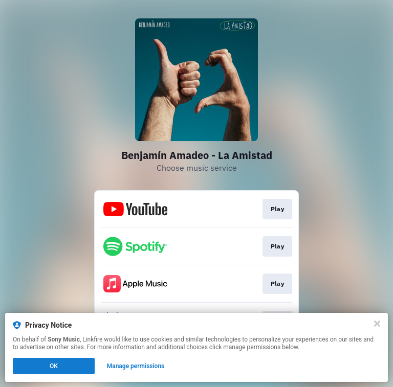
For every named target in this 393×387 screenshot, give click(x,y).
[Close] (377, 323)
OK (54, 366)
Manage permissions (136, 366)
